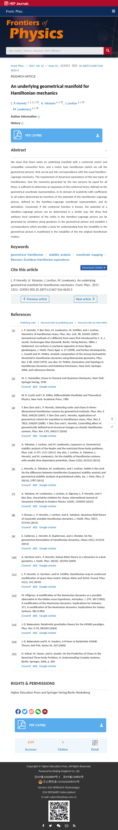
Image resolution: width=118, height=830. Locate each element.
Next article (85, 299)
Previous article (35, 299)
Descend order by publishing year (57, 322)
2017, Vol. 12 (36, 66)
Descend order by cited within (92, 322)
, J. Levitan (70, 103)
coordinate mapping (89, 255)
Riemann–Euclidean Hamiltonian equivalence (40, 260)
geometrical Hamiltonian (27, 255)
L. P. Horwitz (19, 103)
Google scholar (47, 386)
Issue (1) (53, 66)
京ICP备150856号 (73, 777)
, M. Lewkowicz (21, 109)
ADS (35, 386)
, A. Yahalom (47, 103)
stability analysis (60, 255)
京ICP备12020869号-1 (47, 777)
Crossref (26, 386)
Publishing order (28, 322)
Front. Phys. (14, 10)
